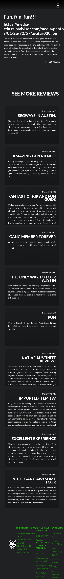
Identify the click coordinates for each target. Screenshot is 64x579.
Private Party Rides (57, 542)
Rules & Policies (55, 560)
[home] (2, 3)
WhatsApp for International (42, 559)
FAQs (54, 566)
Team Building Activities (42, 574)
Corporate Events (56, 535)
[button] (58, 5)
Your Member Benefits (55, 574)
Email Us (39, 553)
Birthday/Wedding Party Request (44, 567)
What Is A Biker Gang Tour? (57, 551)
